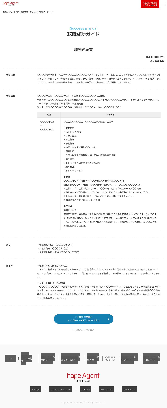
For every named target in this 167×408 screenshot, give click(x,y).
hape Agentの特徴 (20, 361)
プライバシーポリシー (64, 390)
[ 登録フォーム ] (150, 4)
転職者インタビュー (40, 361)
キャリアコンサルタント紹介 (65, 361)
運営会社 (42, 390)
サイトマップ (123, 390)
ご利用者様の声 (87, 361)
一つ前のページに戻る (83, 334)
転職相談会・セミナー (128, 361)
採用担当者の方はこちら (151, 361)
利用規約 (85, 390)
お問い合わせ (103, 390)
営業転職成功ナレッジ (106, 361)
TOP (7, 361)
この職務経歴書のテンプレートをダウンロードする (83, 321)
